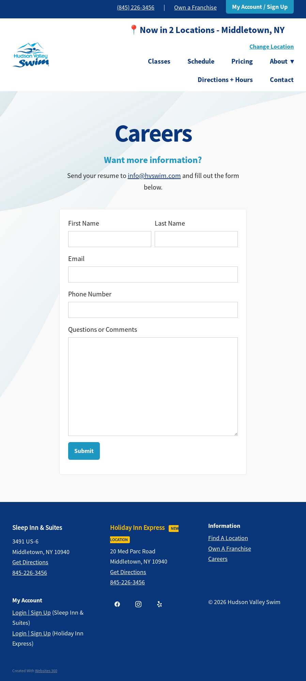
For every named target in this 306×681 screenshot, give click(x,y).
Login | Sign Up (31, 612)
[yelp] (159, 604)
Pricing (242, 61)
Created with (34, 671)
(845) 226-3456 (135, 7)
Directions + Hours (225, 79)
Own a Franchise (195, 7)
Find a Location (228, 538)
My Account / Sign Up (260, 7)
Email (76, 259)
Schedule (200, 61)
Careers (218, 559)
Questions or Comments (102, 329)
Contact (282, 79)
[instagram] (138, 604)
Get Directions (30, 562)
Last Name (170, 223)
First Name (83, 223)
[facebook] (117, 604)
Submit (84, 451)
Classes (159, 61)
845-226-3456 (29, 573)
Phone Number (89, 294)
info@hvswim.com (154, 176)
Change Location (271, 47)
